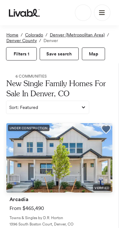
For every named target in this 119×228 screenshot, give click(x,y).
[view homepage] (24, 12)
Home (12, 34)
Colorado (34, 34)
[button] (106, 130)
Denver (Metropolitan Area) (77, 34)
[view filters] (21, 54)
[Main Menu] (102, 13)
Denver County (21, 40)
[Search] (83, 13)
